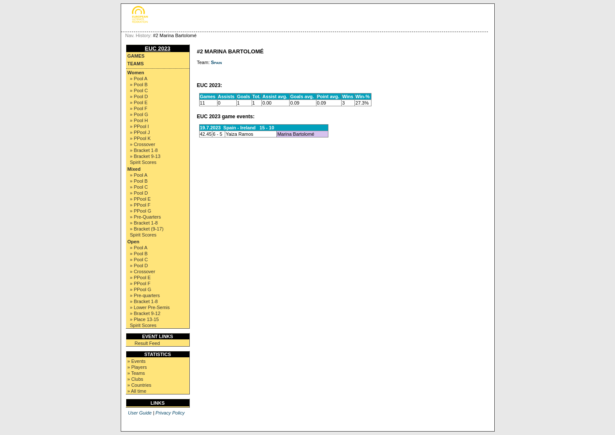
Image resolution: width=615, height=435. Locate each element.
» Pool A (139, 78)
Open (133, 241)
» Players (137, 367)
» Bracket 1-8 (144, 150)
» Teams (136, 373)
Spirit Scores (143, 162)
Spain (216, 62)
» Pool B (139, 84)
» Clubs (135, 379)
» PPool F (140, 204)
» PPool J (140, 132)
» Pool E (139, 102)
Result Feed (147, 343)
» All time (137, 391)
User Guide (140, 412)
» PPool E (140, 198)
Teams (136, 63)
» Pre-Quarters (145, 216)
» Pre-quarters (145, 295)
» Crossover (142, 144)
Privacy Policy (170, 412)
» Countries (139, 385)
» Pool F (139, 108)
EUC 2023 (158, 48)
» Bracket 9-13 (145, 156)
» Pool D (139, 96)
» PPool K (140, 138)
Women (136, 72)
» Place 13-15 (144, 319)
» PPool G (140, 210)
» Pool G (139, 114)
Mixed (134, 169)
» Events (137, 361)
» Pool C (139, 90)
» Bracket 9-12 (145, 313)
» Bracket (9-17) (147, 228)
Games (136, 55)
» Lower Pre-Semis (150, 307)
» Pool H (139, 120)
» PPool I (139, 126)
